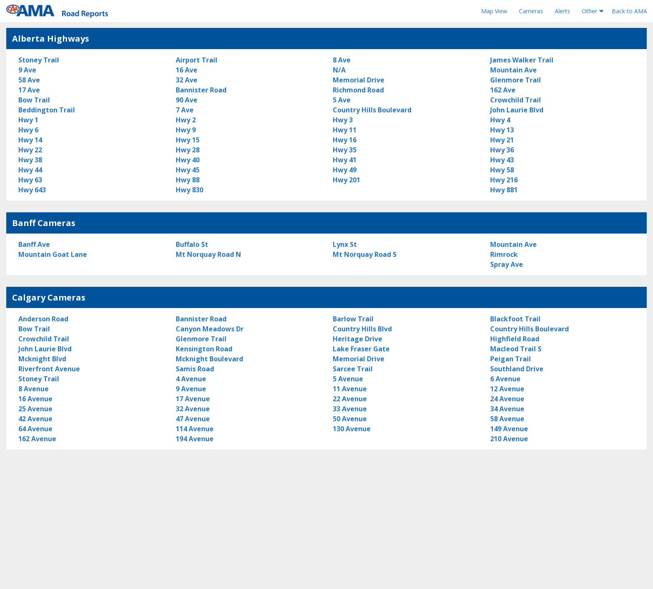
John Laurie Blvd (516, 109)
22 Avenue (350, 398)
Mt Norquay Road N (208, 254)
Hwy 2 (186, 119)
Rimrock (504, 254)
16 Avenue (35, 398)
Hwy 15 (187, 139)
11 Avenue (350, 388)
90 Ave (186, 99)
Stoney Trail (38, 60)
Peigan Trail (510, 358)
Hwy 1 (28, 119)
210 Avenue (509, 438)
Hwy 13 (502, 129)
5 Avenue (348, 378)
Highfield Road (514, 338)
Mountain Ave (513, 70)
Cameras (531, 11)
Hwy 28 (187, 149)
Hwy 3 (343, 119)
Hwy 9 (186, 129)
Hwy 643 (32, 189)
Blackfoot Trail (515, 318)
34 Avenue (507, 408)
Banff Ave (34, 244)
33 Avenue (350, 408)
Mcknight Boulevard (209, 358)
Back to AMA (629, 11)
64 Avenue (35, 428)
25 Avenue (35, 408)
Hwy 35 (344, 149)
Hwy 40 (187, 159)
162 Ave (503, 89)
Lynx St (345, 244)
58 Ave (29, 79)
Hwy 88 (187, 179)
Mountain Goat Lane (52, 254)
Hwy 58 (502, 169)
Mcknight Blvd (42, 358)
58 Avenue (507, 418)
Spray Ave (506, 264)
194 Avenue (195, 438)
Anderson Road (43, 318)
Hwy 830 (189, 189)
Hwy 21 (502, 139)
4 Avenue (191, 378)
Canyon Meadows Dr (210, 328)
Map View (494, 11)
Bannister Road (201, 89)
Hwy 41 (344, 159)
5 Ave (342, 99)
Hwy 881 (504, 189)
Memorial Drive (358, 79)
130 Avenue (352, 428)
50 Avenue (350, 418)
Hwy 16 (344, 139)
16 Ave (186, 70)
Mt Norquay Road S (364, 254)
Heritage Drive (357, 338)
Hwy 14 (30, 139)
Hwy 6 (28, 129)
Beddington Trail (46, 109)
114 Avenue (195, 428)
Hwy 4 (500, 119)
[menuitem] (494, 11)
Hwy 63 (30, 179)
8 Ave (342, 60)
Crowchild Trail (515, 99)
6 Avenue (505, 378)
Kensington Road (204, 348)
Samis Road (195, 368)
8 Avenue (33, 388)
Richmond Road (358, 89)
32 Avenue (193, 408)
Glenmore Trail (515, 79)
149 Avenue (509, 428)
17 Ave (29, 89)
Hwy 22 (30, 149)
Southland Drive (516, 368)
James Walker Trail (521, 60)
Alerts (562, 11)
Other (589, 11)
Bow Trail (34, 99)
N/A (339, 70)
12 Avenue (507, 388)
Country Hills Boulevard (372, 109)
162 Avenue (37, 438)
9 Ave (27, 70)
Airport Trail (196, 60)
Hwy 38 (30, 159)
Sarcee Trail (353, 368)
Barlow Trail (353, 318)
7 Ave (185, 109)
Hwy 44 (30, 169)
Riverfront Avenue (49, 368)
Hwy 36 (502, 149)
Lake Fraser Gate (361, 348)
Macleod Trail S (515, 348)
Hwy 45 (187, 169)
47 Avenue (193, 418)
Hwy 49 (344, 169)
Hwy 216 (504, 179)
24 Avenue (507, 398)
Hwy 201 (346, 179)
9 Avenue (191, 388)
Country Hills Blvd (362, 328)
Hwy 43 (502, 159)
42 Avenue (35, 418)
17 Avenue (193, 398)
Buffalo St (192, 244)
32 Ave (186, 79)
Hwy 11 (344, 129)
